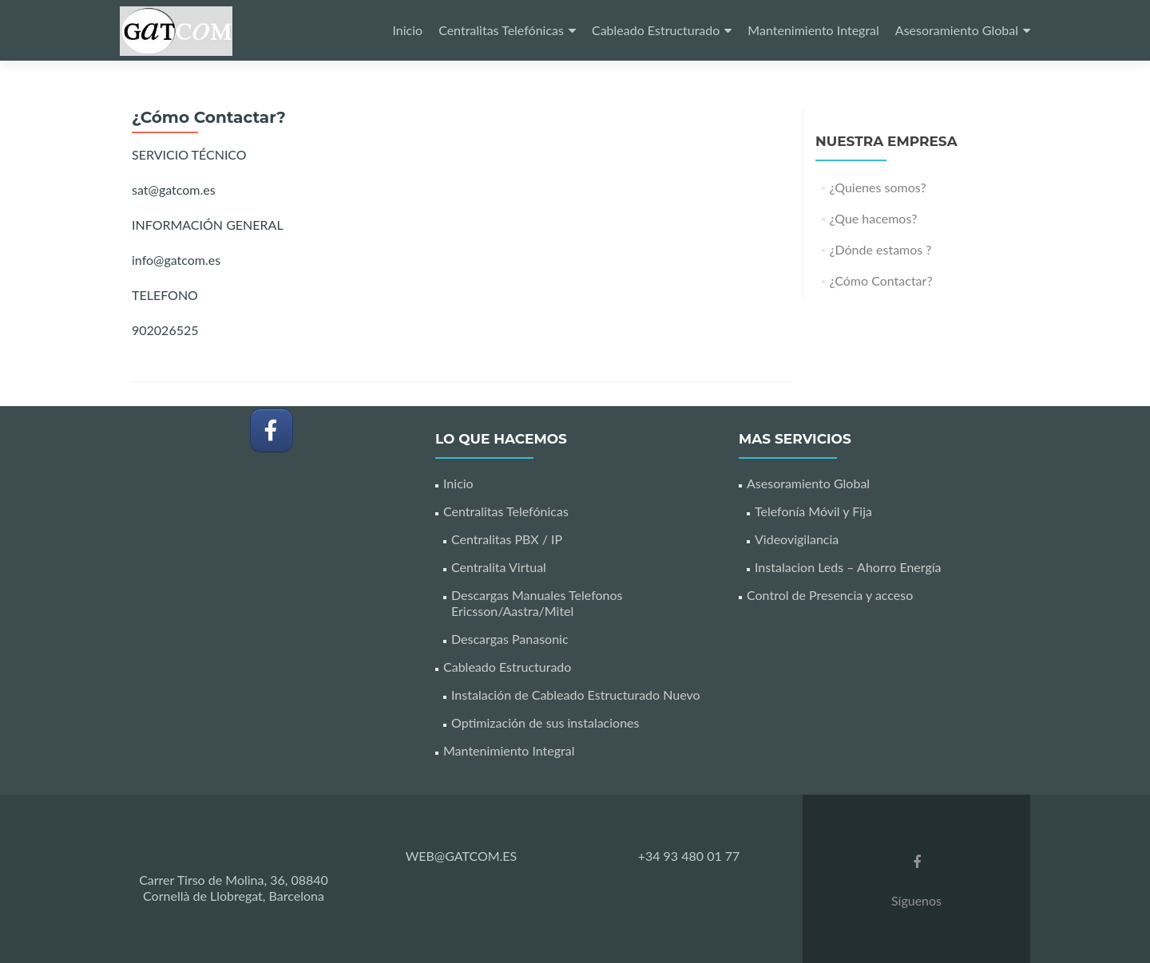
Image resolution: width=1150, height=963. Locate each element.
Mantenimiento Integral (813, 29)
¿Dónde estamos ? (881, 249)
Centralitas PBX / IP (506, 539)
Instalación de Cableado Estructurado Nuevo (575, 694)
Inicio (407, 29)
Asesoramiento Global (956, 29)
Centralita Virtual (498, 566)
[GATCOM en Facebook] (271, 430)
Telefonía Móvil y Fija (813, 511)
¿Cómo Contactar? (881, 280)
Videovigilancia (797, 539)
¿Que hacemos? (874, 218)
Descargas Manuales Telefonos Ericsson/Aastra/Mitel (537, 602)
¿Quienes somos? (878, 187)
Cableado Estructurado (656, 29)
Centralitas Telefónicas (501, 29)
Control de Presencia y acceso (830, 594)
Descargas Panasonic (510, 638)
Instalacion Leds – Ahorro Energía (848, 566)
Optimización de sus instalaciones (545, 722)
